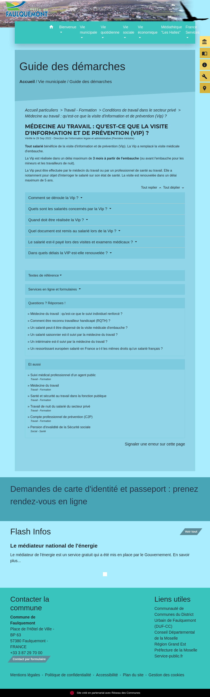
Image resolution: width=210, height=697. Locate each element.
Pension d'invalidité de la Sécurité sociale (60, 427)
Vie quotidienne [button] (110, 29)
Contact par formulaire (29, 659)
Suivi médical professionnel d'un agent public (63, 375)
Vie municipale (52, 81)
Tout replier (152, 187)
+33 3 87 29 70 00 (26, 652)
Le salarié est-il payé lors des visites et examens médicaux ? (81, 242)
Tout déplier (174, 187)
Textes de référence (43, 275)
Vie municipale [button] (88, 29)
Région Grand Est (170, 644)
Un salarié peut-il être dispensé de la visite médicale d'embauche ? (79, 327)
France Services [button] (192, 29)
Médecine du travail (44, 385)
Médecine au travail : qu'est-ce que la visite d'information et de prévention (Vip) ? (96, 116)
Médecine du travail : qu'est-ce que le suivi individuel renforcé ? (76, 313)
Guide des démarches (91, 81)
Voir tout (191, 531)
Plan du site (133, 675)
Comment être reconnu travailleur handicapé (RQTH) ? (70, 320)
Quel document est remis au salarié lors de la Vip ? (73, 231)
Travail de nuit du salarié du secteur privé (60, 406)
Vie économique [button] (148, 29)
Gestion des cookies (166, 675)
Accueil (27, 81)
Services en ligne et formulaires (53, 289)
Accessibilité (107, 675)
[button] (51, 27)
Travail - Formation (81, 110)
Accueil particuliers (42, 110)
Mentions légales (25, 675)
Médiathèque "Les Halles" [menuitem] (171, 29)
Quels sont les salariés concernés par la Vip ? (68, 209)
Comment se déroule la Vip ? (54, 198)
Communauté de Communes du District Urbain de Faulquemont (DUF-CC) (175, 617)
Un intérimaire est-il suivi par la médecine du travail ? (68, 341)
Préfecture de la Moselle (175, 650)
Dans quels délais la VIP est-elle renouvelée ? (68, 253)
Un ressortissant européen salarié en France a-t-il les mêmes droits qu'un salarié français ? (96, 348)
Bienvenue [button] (67, 27)
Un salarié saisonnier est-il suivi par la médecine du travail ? (74, 334)
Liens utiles (172, 599)
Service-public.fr (168, 656)
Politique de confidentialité (68, 675)
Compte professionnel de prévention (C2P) (61, 417)
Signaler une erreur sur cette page (155, 444)
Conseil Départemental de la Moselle (174, 635)
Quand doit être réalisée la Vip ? (56, 220)
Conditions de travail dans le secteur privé (139, 110)
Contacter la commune (29, 603)
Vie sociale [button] (128, 29)
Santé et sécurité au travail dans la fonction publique (68, 396)
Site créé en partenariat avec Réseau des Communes (105, 692)
